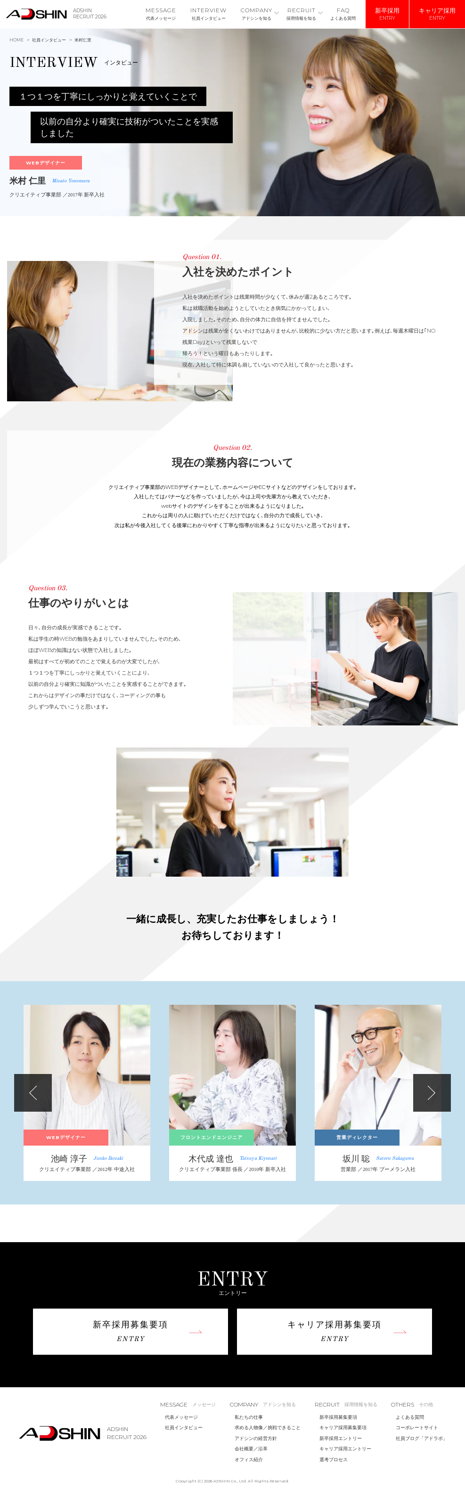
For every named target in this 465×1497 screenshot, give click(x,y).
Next (432, 1093)
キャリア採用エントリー (345, 1448)
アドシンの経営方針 (256, 1438)
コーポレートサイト (417, 1427)
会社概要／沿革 (251, 1448)
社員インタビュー (49, 39)
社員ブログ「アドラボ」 (422, 1438)
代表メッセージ (181, 1417)
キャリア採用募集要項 (343, 1427)
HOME (16, 39)
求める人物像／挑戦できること (268, 1427)
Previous (33, 1093)
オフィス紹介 (249, 1459)
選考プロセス (333, 1459)
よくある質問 (410, 1417)
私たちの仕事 (249, 1417)
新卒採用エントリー (340, 1438)
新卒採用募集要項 (338, 1417)
